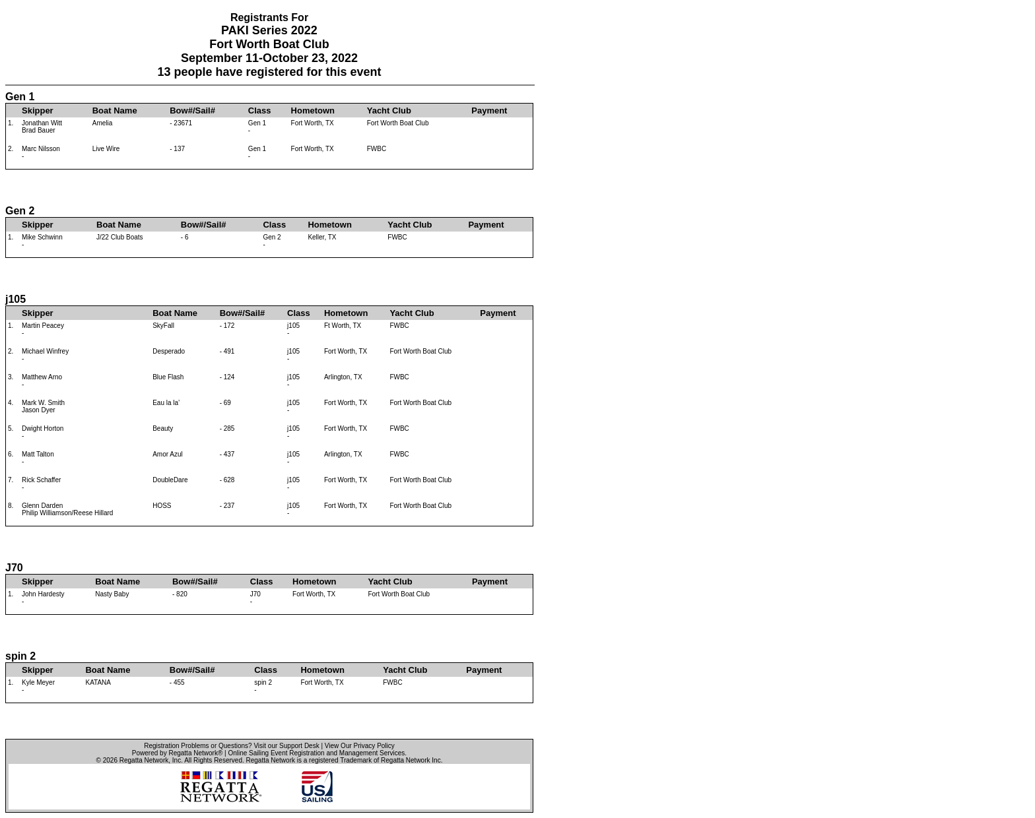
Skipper (37, 110)
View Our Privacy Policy (360, 745)
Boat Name (114, 110)
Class (259, 110)
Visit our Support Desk (286, 745)
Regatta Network (143, 760)
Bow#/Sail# (192, 110)
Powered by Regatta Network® (177, 753)
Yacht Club (389, 110)
